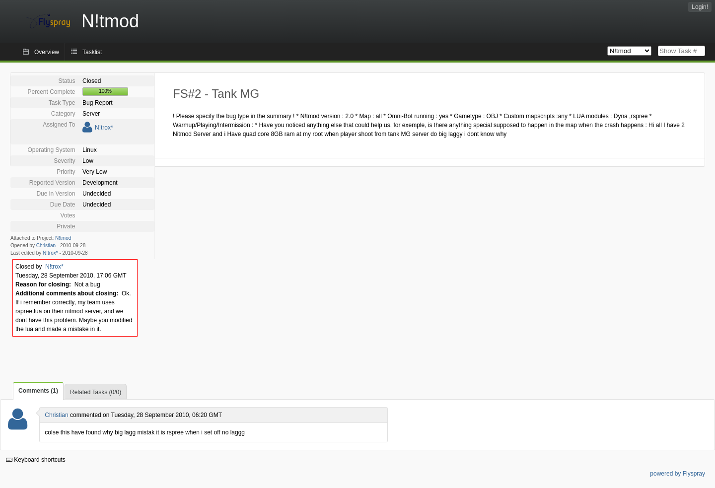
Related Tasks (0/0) (95, 392)
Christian (46, 245)
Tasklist (92, 52)
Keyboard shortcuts (36, 459)
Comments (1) (38, 390)
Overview (46, 52)
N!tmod (63, 238)
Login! (700, 6)
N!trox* (104, 127)
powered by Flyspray (677, 473)
